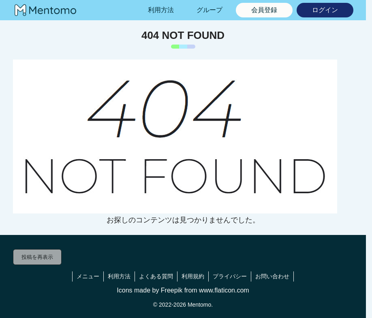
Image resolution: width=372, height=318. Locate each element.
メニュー (88, 276)
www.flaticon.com (224, 290)
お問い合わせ (272, 276)
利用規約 (193, 276)
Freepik (171, 290)
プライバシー (230, 276)
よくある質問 (156, 276)
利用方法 (119, 276)
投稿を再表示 (37, 257)
